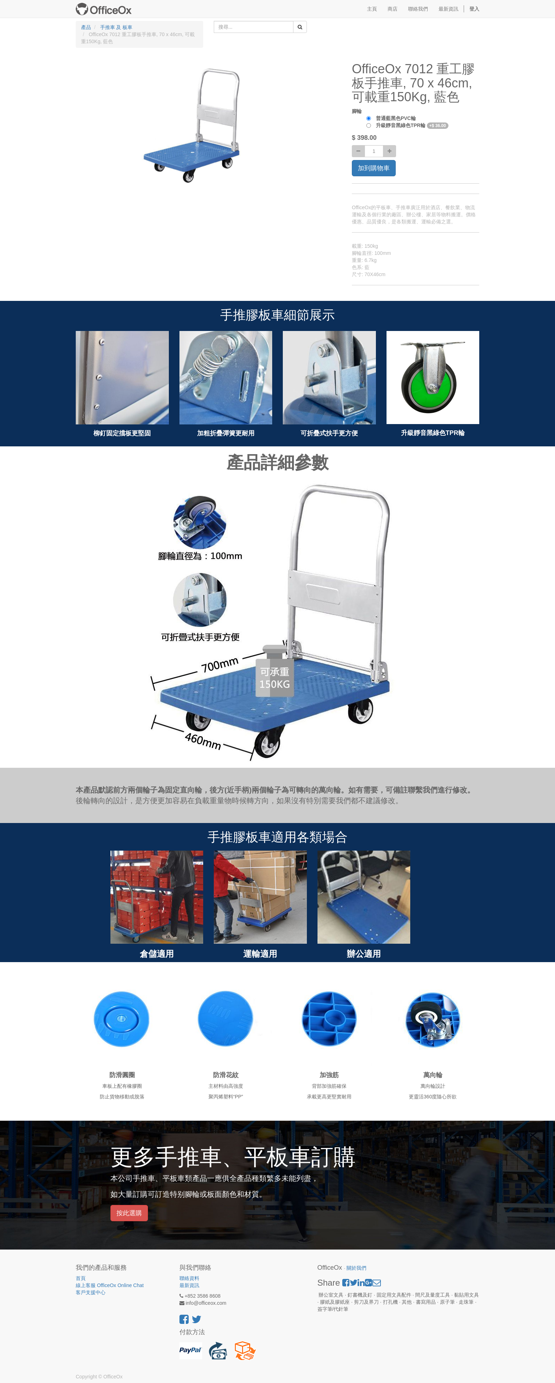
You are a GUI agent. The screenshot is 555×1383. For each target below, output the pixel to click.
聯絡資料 (189, 1278)
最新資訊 (189, 1285)
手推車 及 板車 (116, 27)
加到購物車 (374, 168)
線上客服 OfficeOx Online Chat (110, 1285)
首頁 (81, 1278)
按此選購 (129, 1213)
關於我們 (356, 1268)
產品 (86, 27)
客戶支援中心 (90, 1292)
